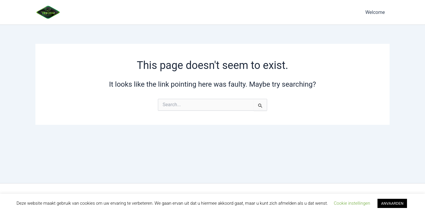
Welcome (375, 12)
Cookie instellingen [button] (352, 203)
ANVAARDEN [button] (392, 203)
